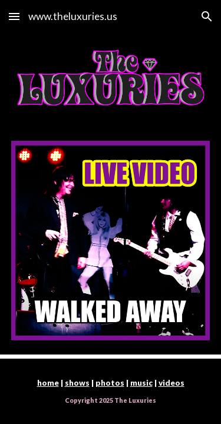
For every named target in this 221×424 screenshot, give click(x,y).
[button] (14, 16)
